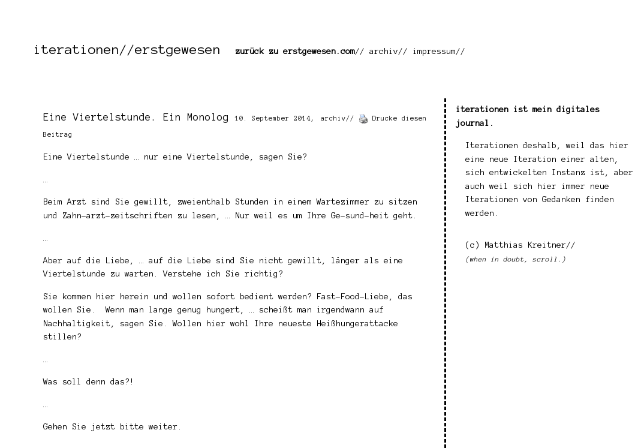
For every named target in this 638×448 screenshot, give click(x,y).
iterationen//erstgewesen (127, 49)
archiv (383, 51)
